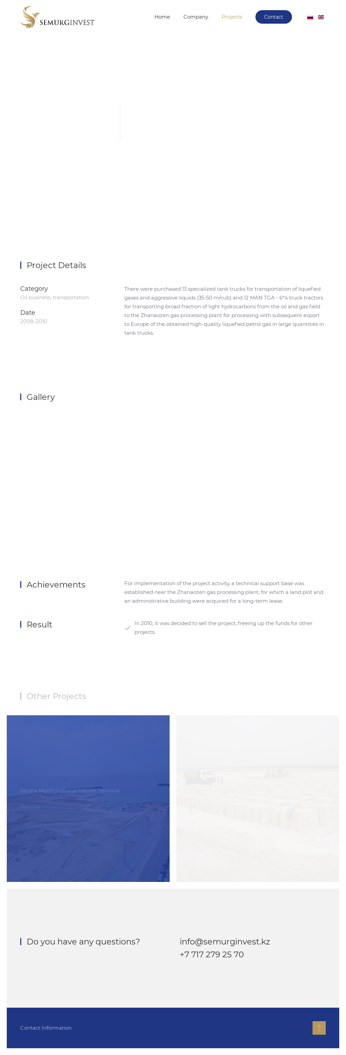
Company (195, 17)
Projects (232, 17)
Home (162, 17)
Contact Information (45, 1028)
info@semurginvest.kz (225, 941)
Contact (273, 17)
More (26, 807)
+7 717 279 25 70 (212, 954)
